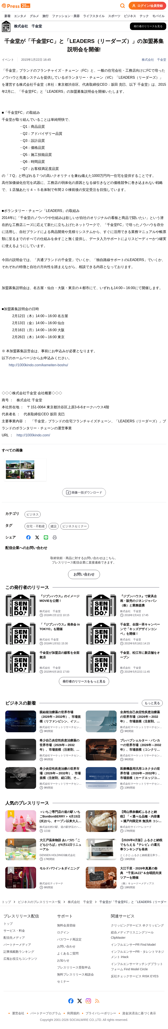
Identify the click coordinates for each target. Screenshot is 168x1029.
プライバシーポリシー (101, 1013)
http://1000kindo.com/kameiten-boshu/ (38, 365)
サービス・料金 (14, 930)
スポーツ (114, 16)
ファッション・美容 (66, 16)
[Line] (46, 537)
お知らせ (63, 960)
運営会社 (18, 1013)
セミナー (63, 981)
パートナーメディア (17, 944)
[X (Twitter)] (37, 537)
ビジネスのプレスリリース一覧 (39, 902)
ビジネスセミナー (74, 526)
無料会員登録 (66, 925)
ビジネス (130, 16)
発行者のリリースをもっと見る (84, 681)
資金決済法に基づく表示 (139, 1013)
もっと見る (152, 703)
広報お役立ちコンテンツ (20, 958)
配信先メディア (14, 937)
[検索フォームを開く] (122, 5)
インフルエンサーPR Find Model (133, 944)
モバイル (158, 16)
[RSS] (97, 1001)
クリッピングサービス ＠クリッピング (137, 925)
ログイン (63, 932)
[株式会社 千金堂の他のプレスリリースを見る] (148, 26)
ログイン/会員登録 (147, 5)
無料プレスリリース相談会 (75, 974)
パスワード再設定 (69, 939)
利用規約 (73, 1013)
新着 (7, 16)
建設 (54, 526)
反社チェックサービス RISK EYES (135, 976)
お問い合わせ (84, 574)
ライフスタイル (94, 16)
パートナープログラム (45, 1013)
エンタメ (20, 16)
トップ (6, 902)
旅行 (45, 16)
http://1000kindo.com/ (33, 435)
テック (144, 16)
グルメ (34, 16)
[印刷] (54, 537)
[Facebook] (28, 537)
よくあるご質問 (68, 953)
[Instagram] (88, 1001)
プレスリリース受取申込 (74, 967)
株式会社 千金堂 (154, 59)
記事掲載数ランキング (19, 951)
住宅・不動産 (35, 526)
